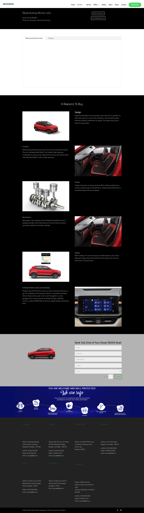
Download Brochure (98, 18)
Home (73, 5)
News (110, 5)
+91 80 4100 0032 (59, 450)
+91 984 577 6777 (58, 453)
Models (79, 5)
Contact (123, 5)
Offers (95, 5)
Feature (51, 38)
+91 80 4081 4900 (85, 496)
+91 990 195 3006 (110, 450)
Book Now (135, 5)
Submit (118, 376)
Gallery (104, 5)
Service (88, 5)
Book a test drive (98, 13)
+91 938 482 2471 (31, 453)
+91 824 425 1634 (32, 450)
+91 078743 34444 (32, 489)
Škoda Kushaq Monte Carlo (34, 38)
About (117, 5)
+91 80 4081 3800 (111, 448)
